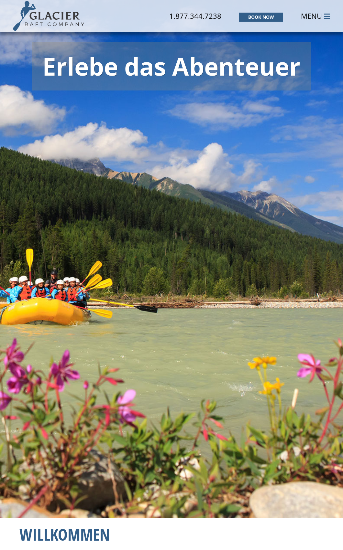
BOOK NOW (261, 17)
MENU (315, 16)
